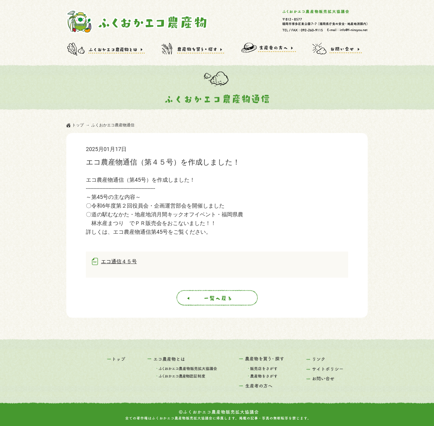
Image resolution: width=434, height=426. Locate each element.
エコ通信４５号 (119, 261)
